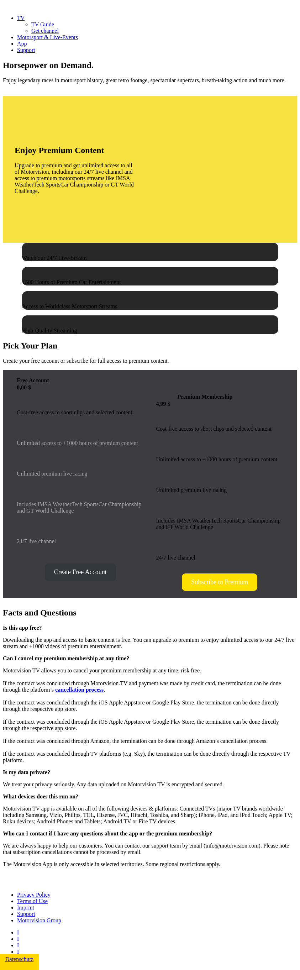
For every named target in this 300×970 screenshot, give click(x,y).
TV (21, 18)
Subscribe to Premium (219, 582)
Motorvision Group (39, 920)
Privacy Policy (34, 895)
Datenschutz (19, 959)
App (22, 44)
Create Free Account (80, 572)
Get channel (45, 31)
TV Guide (42, 24)
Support (26, 50)
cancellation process (79, 690)
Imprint (25, 908)
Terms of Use (32, 901)
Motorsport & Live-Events (47, 37)
